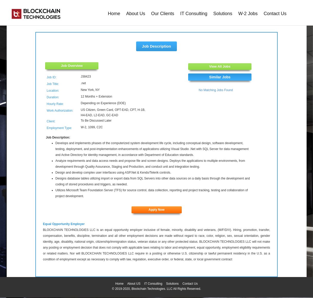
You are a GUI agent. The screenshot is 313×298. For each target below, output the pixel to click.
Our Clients (162, 13)
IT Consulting (193, 13)
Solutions (222, 13)
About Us (135, 13)
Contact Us (275, 13)
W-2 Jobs (248, 13)
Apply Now (157, 209)
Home (114, 13)
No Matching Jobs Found (216, 90)
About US (133, 283)
